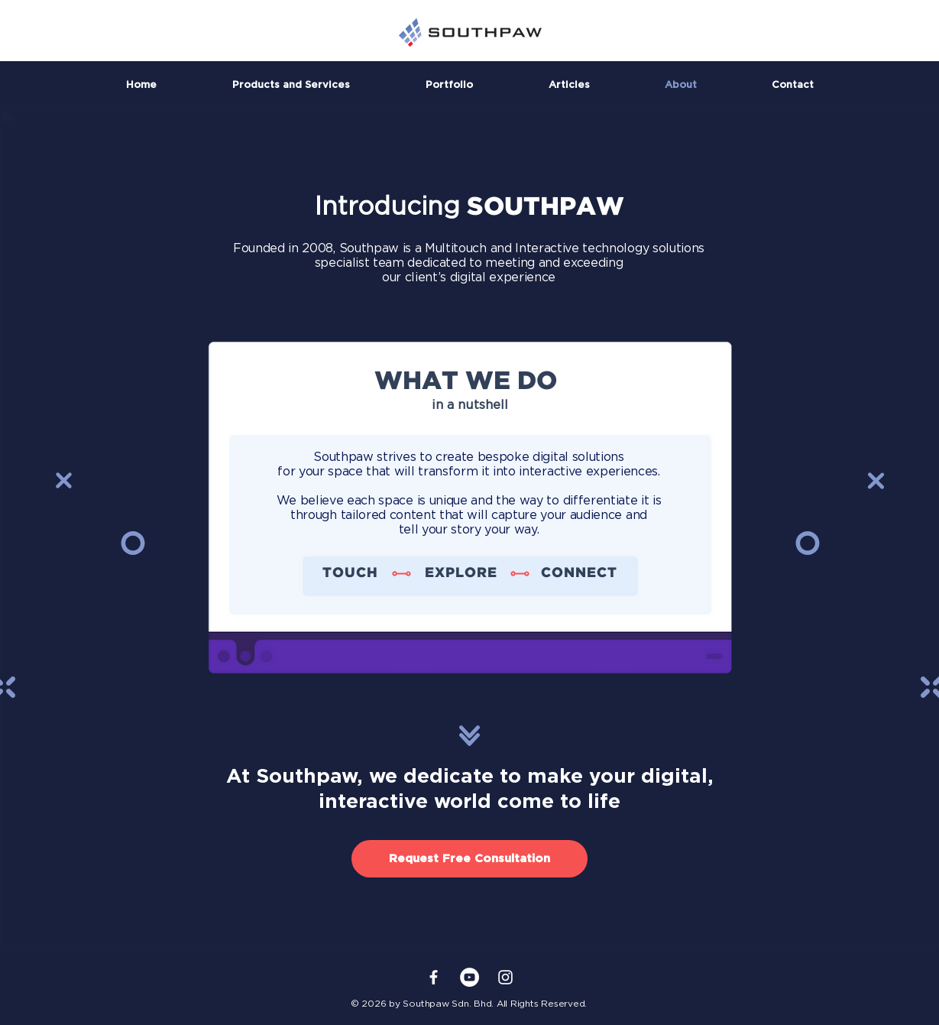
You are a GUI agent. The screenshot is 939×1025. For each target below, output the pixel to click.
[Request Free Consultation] (469, 858)
